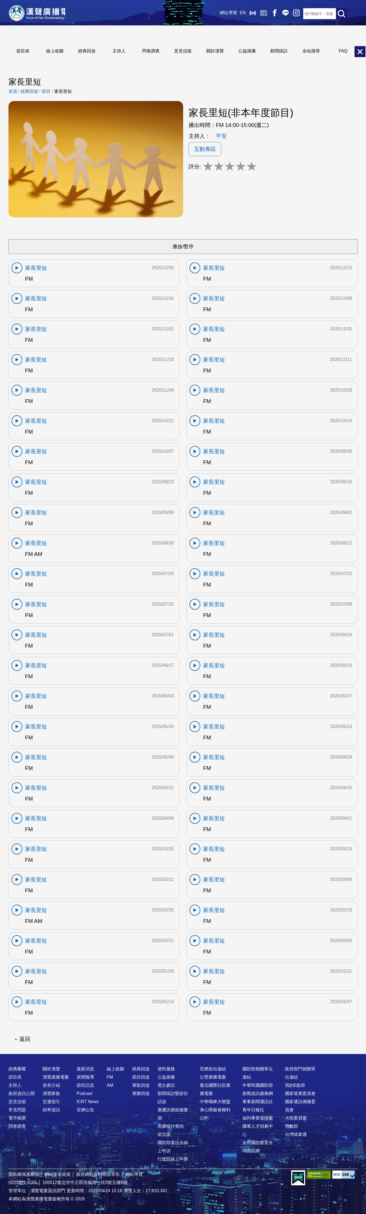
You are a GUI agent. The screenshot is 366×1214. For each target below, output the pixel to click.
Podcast (85, 1093)
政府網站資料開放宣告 (98, 1174)
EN (233, 13)
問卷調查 (151, 51)
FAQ (343, 51)
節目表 (22, 51)
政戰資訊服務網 (257, 1093)
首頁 (12, 91)
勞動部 (291, 1126)
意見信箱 (183, 51)
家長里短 (63, 91)
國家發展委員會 (300, 1093)
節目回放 (141, 1077)
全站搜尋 (311, 51)
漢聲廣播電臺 (42, 13)
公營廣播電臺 (213, 1077)
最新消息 (85, 1069)
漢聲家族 (51, 1093)
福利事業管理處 (257, 1118)
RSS (297, 13)
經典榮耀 (17, 1069)
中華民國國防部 (257, 1085)
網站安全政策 (57, 1174)
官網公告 (85, 1110)
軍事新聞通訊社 (257, 1101)
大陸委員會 (296, 1118)
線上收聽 (243, 13)
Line (275, 13)
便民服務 (166, 1069)
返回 (24, 1039)
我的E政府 (295, 1085)
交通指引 (51, 1101)
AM (110, 1085)
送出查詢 (341, 13)
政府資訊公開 (21, 1093)
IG (286, 13)
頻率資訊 (51, 1110)
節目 (46, 91)
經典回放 (254, 13)
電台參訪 (166, 1085)
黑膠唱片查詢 (170, 1126)
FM (110, 1077)
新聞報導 (85, 1077)
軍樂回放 (141, 1093)
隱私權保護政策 (23, 1174)
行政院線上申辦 (172, 1159)
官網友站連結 (213, 1069)
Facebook (265, 13)
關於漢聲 (215, 51)
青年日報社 (253, 1110)
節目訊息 (85, 1085)
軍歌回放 (141, 1085)
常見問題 (17, 1110)
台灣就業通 (296, 1134)
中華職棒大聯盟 (215, 1101)
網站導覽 (218, 13)
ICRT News (88, 1101)
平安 (221, 136)
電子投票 (17, 1118)
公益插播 (247, 51)
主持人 (119, 51)
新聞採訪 (279, 51)
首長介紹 (51, 1085)
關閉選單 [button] (360, 51)
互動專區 (205, 149)
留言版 (164, 1134)
